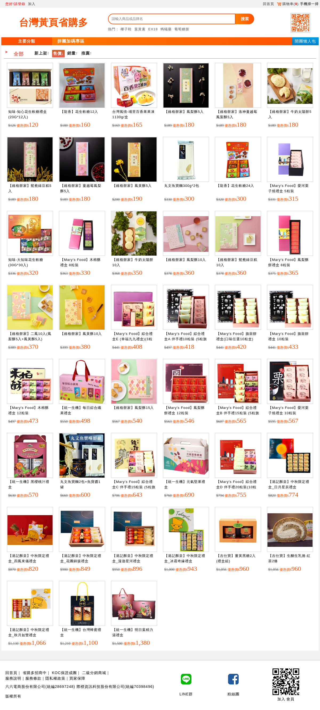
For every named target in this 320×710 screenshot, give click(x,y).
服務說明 (13, 678)
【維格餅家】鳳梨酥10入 (185, 260)
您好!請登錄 (15, 4)
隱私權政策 (55, 678)
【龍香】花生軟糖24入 (235, 186)
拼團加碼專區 (71, 41)
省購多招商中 (35, 673)
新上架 (40, 53)
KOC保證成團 (64, 673)
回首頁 (268, 4)
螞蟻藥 (166, 29)
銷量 (71, 53)
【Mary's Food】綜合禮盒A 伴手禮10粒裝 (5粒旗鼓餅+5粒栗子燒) (185, 339)
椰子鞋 (126, 29)
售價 (57, 53)
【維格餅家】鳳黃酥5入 (132, 186)
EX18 (153, 29)
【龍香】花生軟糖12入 (79, 112)
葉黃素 (140, 29)
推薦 (85, 53)
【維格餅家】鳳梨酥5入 (184, 112)
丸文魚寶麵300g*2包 (181, 186)
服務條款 (33, 678)
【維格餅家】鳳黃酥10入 (81, 334)
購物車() (288, 4)
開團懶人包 (305, 41)
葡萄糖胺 (181, 29)
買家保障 (77, 678)
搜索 (245, 19)
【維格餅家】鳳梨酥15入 (133, 408)
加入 (31, 4)
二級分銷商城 (94, 673)
